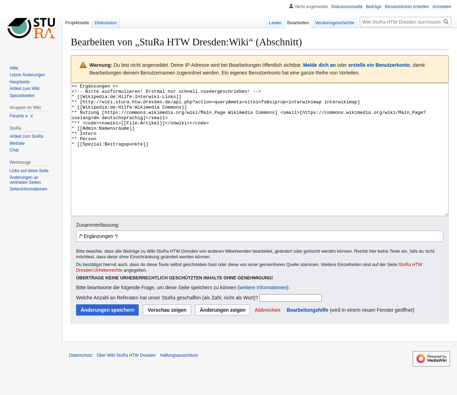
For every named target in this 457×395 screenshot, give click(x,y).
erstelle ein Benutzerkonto (379, 65)
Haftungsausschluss (179, 381)
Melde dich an (319, 65)
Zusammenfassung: (97, 251)
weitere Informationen (263, 314)
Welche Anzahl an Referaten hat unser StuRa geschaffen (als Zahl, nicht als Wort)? (167, 324)
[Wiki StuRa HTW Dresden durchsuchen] (405, 22)
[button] (267, 336)
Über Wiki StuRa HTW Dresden (126, 381)
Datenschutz (81, 381)
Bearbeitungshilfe (307, 336)
